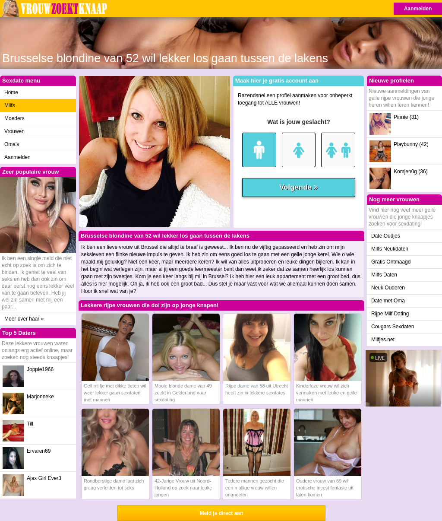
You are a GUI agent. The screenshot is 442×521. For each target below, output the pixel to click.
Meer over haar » (24, 319)
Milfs (9, 105)
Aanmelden (418, 9)
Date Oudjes (385, 236)
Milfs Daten (384, 275)
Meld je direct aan (221, 513)
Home (11, 92)
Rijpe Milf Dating (390, 314)
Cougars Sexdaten (392, 327)
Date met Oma (388, 301)
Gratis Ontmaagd (390, 262)
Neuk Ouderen (388, 288)
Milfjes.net (383, 340)
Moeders (14, 118)
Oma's (11, 144)
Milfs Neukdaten (389, 249)
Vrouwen (14, 131)
